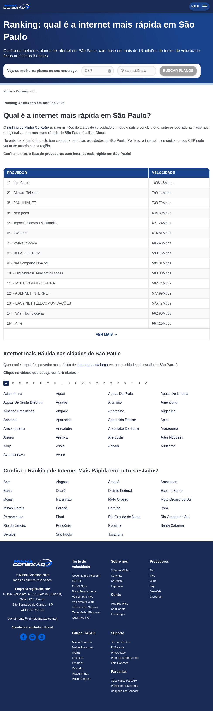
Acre (7, 482)
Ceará (60, 490)
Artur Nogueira (172, 437)
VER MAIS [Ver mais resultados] (106, 334)
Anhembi (10, 420)
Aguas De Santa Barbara (22, 402)
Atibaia (113, 446)
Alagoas (62, 482)
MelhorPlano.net (82, 647)
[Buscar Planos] (178, 71)
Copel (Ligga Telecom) (86, 575)
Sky (152, 586)
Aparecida (64, 420)
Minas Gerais (13, 508)
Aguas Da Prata (120, 393)
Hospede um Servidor (124, 691)
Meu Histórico (119, 603)
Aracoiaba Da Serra (123, 428)
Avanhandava (14, 455)
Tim (152, 570)
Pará (164, 508)
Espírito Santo (172, 490)
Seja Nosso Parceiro (124, 680)
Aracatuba (64, 428)
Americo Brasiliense (18, 411)
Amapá (113, 482)
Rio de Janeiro (14, 525)
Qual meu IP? (80, 617)
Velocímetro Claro (83, 601)
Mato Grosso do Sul (176, 499)
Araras (8, 437)
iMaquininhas (80, 673)
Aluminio (115, 402)
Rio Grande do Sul (175, 517)
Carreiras (116, 581)
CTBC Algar (79, 586)
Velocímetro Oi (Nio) (85, 607)
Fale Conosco (119, 663)
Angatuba (168, 411)
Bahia (7, 490)
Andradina (116, 411)
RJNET (76, 581)
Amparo (62, 411)
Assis (60, 446)
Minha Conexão (82, 642)
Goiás (8, 499)
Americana (169, 402)
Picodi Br (77, 657)
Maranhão (64, 499)
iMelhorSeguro (81, 678)
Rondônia (63, 525)
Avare (60, 455)
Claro (153, 581)
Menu (199, 6)
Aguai (60, 393)
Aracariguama (14, 428)
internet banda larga (92, 365)
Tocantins (115, 534)
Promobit (77, 663)
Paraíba (114, 508)
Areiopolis (116, 437)
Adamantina (12, 393)
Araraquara (169, 428)
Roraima (114, 525)
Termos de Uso (120, 642)
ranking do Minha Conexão (28, 127)
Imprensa (117, 586)
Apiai (164, 420)
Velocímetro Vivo (82, 596)
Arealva (62, 437)
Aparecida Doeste (122, 420)
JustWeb (155, 591)
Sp (33, 91)
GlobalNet (156, 596)
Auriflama (168, 446)
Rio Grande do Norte (124, 517)
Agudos (62, 402)
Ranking (22, 91)
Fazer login (118, 614)
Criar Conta (118, 608)
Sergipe (9, 534)
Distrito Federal (120, 490)
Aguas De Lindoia (174, 393)
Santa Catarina (172, 525)
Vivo (152, 575)
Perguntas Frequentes (125, 657)
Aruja (7, 446)
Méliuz (76, 652)
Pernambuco (13, 517)
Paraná (61, 508)
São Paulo (64, 534)
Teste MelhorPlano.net (86, 612)
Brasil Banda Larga (84, 591)
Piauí (60, 517)
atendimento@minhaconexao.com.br (33, 618)
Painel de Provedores (124, 685)
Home (7, 91)
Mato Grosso (118, 499)
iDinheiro (77, 668)
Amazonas (169, 482)
